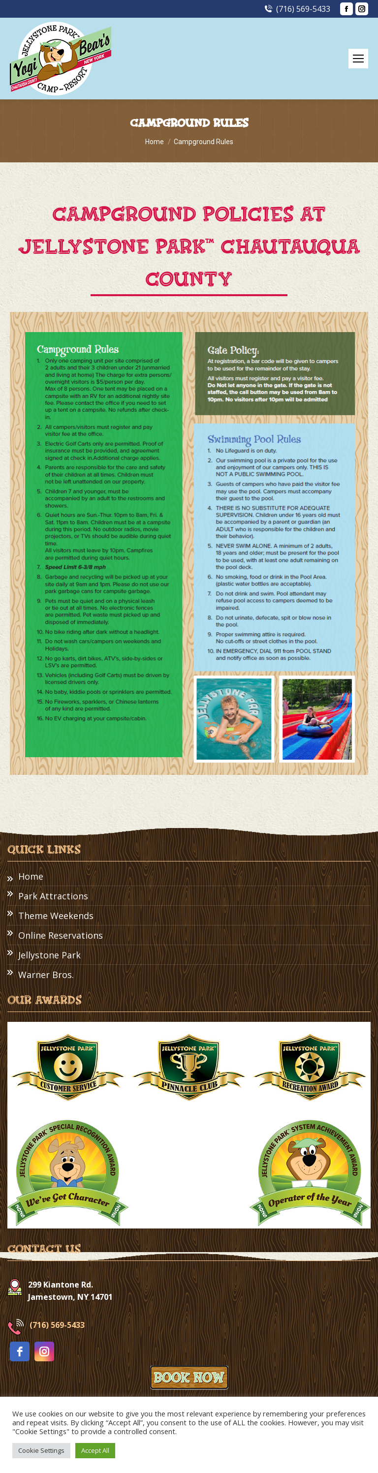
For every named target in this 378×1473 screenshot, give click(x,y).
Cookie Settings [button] (41, 1450)
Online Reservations (60, 935)
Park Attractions (53, 896)
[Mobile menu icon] (358, 58)
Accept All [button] (95, 1450)
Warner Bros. (46, 975)
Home (30, 876)
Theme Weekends (56, 916)
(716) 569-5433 (296, 8)
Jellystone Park (49, 955)
